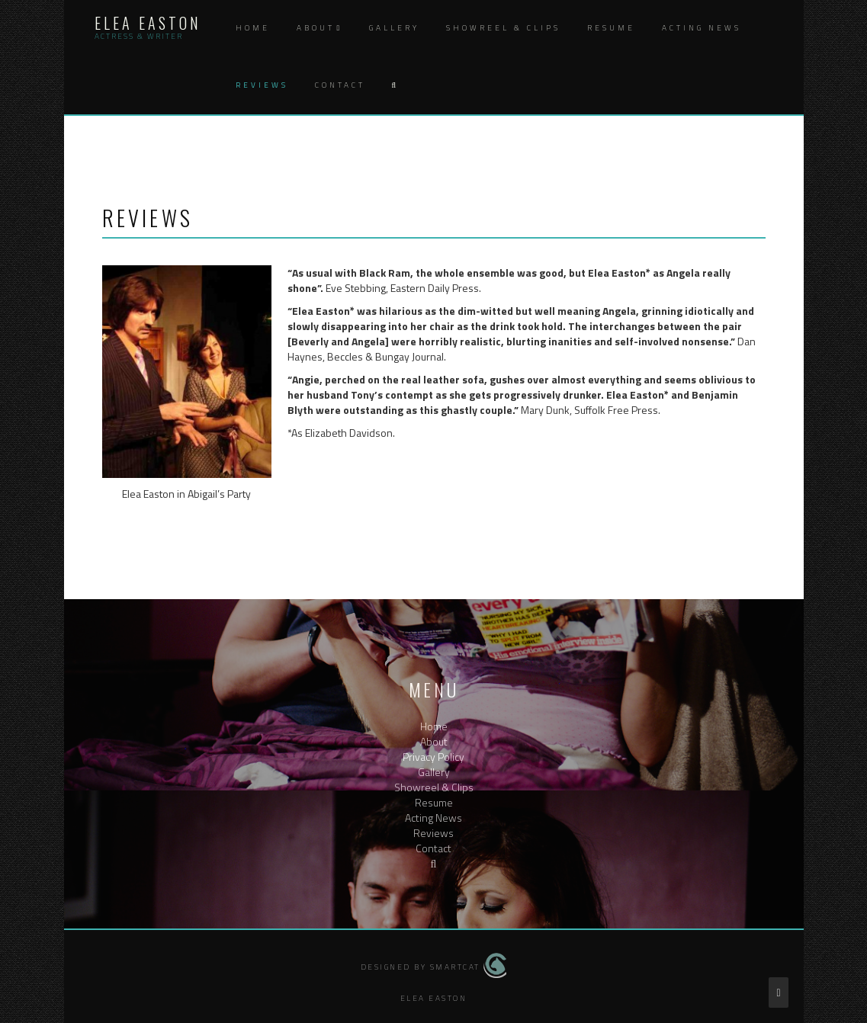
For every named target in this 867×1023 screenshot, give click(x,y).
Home (253, 28)
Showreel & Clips (503, 28)
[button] (394, 85)
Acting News (701, 28)
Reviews (262, 85)
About (316, 28)
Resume (611, 28)
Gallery (394, 28)
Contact (340, 85)
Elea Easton (148, 22)
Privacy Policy (433, 757)
